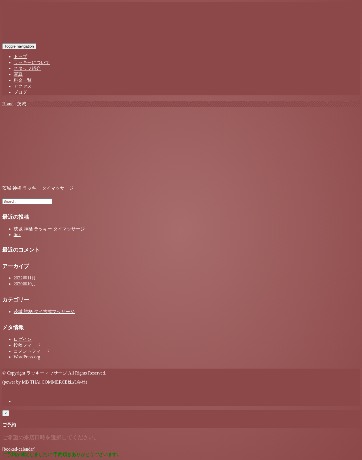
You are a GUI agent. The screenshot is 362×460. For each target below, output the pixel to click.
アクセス (23, 86)
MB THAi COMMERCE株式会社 (54, 382)
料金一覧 (23, 80)
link (17, 234)
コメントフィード (32, 351)
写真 (18, 74)
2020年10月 (25, 283)
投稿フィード (27, 345)
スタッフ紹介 (27, 68)
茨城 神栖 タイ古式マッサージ (44, 311)
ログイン (23, 339)
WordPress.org (27, 356)
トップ (20, 56)
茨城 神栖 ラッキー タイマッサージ (49, 228)
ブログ (20, 92)
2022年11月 (25, 277)
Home (7, 103)
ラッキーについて (32, 62)
